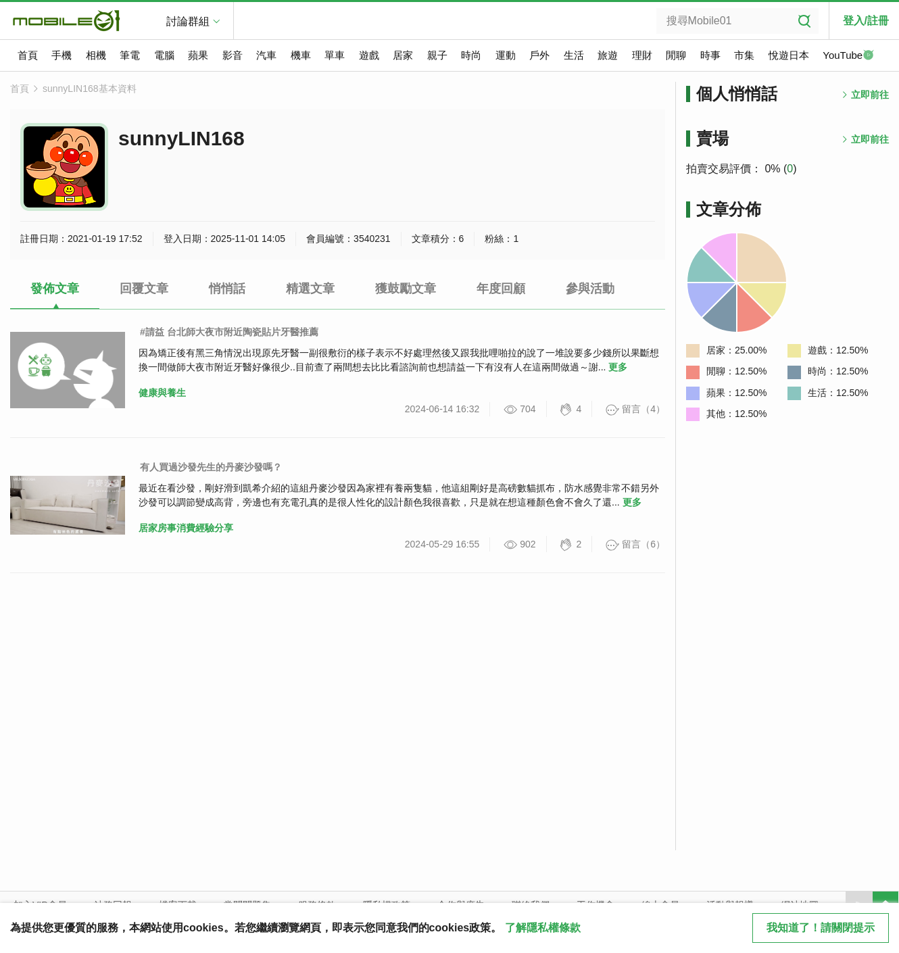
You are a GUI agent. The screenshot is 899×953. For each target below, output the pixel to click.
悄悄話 (227, 288)
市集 (744, 55)
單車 (334, 55)
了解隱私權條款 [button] (543, 927)
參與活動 (590, 288)
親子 (437, 55)
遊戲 (369, 55)
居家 (403, 55)
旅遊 (608, 55)
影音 (232, 55)
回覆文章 (144, 288)
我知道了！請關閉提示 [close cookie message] (821, 927)
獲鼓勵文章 (405, 288)
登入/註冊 (866, 20)
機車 (301, 55)
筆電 (130, 55)
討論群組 (188, 21)
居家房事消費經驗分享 (186, 527)
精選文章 (310, 288)
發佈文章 (54, 288)
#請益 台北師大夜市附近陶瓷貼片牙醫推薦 (229, 331)
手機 (61, 55)
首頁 (28, 55)
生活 (574, 55)
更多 (617, 367)
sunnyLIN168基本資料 (90, 88)
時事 (710, 55)
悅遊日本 (789, 55)
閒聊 (676, 55)
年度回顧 (501, 288)
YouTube (848, 56)
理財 (642, 55)
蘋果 (198, 55)
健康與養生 (162, 392)
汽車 (266, 55)
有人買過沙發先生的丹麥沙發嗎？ (211, 467)
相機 (96, 55)
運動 (505, 55)
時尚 (471, 55)
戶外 (539, 55)
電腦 (164, 55)
